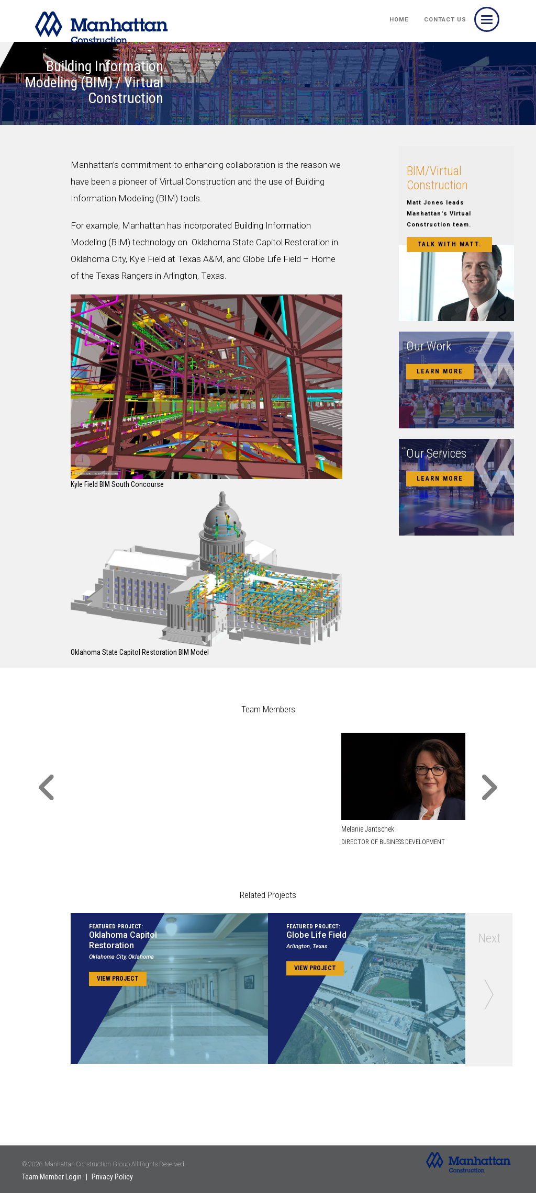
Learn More (440, 371)
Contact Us (445, 19)
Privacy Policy (112, 1176)
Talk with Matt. (449, 244)
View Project (118, 978)
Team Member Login (52, 1176)
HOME (398, 19)
